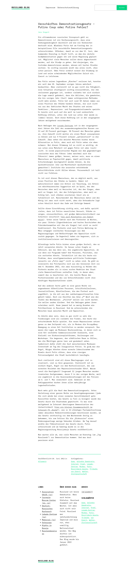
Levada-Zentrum (87, 510)
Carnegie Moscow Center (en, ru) (49, 500)
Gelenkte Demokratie (85, 461)
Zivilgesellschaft (79, 474)
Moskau (82, 467)
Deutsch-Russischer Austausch (47, 509)
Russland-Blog (21, 7)
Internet (74, 464)
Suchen (122, 8)
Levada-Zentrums (65, 126)
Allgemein (42, 461)
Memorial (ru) (49, 520)
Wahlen (85, 471)
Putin (89, 467)
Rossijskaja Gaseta (79, 469)
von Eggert (75, 471)
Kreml (82, 464)
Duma (73, 461)
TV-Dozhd (93, 469)
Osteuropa (47, 522)
